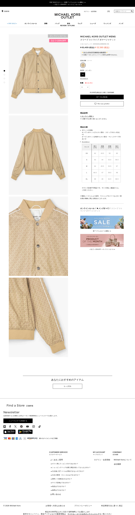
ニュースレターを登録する (18, 421)
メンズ (121, 23)
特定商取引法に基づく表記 (111, 506)
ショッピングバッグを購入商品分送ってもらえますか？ (71, 467)
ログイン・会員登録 (90, 11)
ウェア (80, 23)
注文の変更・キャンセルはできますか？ (66, 475)
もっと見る (67, 386)
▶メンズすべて (103, 208)
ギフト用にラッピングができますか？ (65, 464)
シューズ (93, 23)
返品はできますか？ (59, 486)
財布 (68, 23)
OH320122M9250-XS (101, 44)
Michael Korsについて (123, 460)
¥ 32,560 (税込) (102, 47)
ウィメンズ (107, 23)
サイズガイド (84, 78)
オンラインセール (31, 23)
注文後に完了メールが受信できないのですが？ (68, 471)
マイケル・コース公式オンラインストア (83, 514)
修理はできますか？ (59, 490)
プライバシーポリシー (83, 506)
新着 (45, 23)
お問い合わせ (55, 494)
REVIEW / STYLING (67, 25)
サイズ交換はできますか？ (61, 482)
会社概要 (117, 464)
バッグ (57, 23)
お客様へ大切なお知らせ (55, 506)
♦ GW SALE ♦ (12, 23)
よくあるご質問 (56, 460)
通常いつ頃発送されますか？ (62, 479)
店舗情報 (5, 11)
